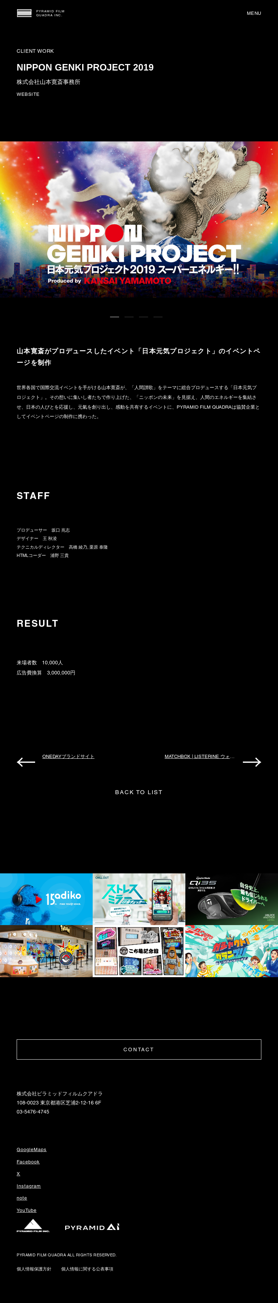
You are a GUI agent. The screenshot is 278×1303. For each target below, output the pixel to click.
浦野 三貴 (59, 555)
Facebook (28, 1161)
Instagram (29, 1186)
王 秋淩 (50, 538)
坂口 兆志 (60, 530)
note (22, 1198)
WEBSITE (28, 94)
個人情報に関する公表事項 (87, 1269)
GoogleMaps (32, 1149)
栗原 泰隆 (98, 547)
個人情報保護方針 (34, 1269)
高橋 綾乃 (78, 547)
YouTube (27, 1210)
